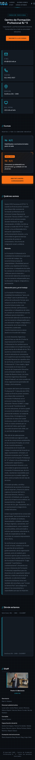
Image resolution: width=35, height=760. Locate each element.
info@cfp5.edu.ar (10, 61)
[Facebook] (31, 3)
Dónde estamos (21, 5)
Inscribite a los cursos (17, 38)
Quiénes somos (22, 2)
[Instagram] (34, 3)
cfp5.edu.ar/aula (10, 110)
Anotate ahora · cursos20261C (17, 180)
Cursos (12, 2)
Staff (11, 5)
